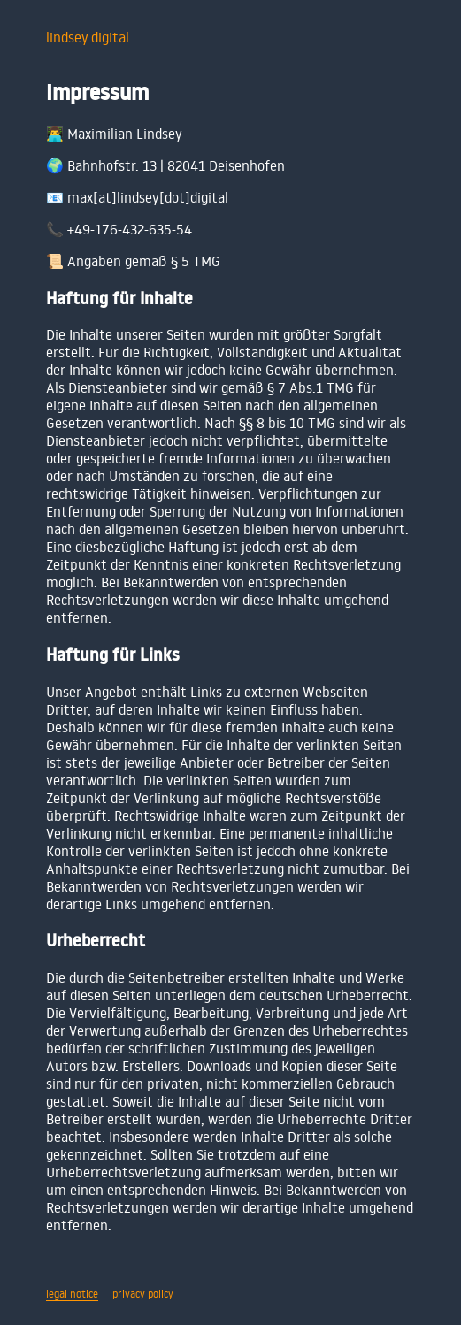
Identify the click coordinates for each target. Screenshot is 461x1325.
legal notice (72, 1293)
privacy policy (142, 1293)
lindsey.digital (87, 37)
